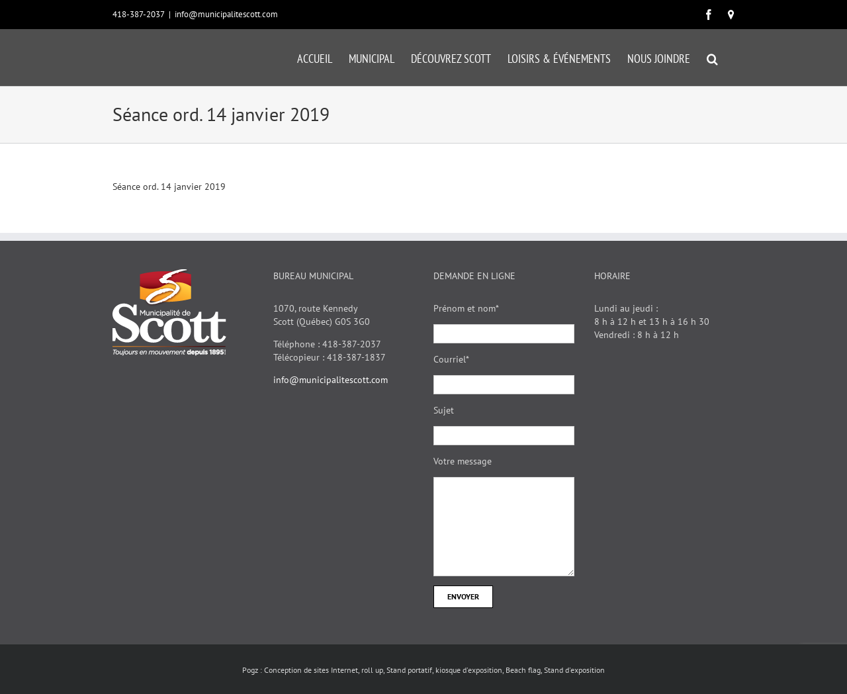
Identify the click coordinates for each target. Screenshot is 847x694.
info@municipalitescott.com (226, 14)
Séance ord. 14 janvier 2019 (169, 187)
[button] (712, 57)
